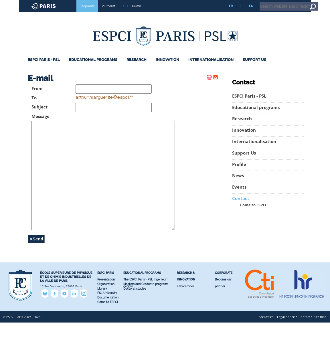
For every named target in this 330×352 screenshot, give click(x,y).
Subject (39, 115)
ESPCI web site (19, 4)
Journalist (108, 14)
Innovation (167, 68)
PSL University (107, 322)
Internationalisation (211, 68)
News (238, 184)
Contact (240, 206)
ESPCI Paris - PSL (44, 68)
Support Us (254, 68)
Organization (105, 313)
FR (231, 14)
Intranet (279, 2)
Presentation (106, 309)
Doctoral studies (134, 318)
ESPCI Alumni (131, 14)
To (34, 106)
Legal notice (286, 346)
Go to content (310, 2)
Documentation (107, 327)
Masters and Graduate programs (145, 313)
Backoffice (265, 346)
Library (102, 318)
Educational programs (93, 68)
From (37, 97)
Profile (239, 172)
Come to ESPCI (253, 213)
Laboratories (185, 315)
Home (294, 2)
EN (251, 14)
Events (239, 195)
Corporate (87, 14)
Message (40, 124)
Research (137, 68)
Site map (320, 346)
